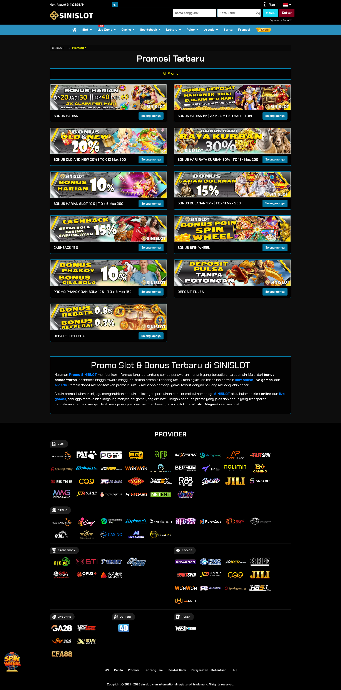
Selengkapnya (151, 116)
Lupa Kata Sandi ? (280, 20)
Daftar (287, 13)
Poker (193, 30)
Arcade (211, 30)
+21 (106, 670)
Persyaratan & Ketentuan (208, 670)
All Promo (171, 73)
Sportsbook (150, 30)
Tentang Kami (153, 670)
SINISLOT (58, 48)
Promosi (244, 30)
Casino (127, 30)
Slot (87, 30)
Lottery (173, 30)
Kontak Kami (177, 670)
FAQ (234, 670)
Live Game (106, 28)
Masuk (270, 13)
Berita (228, 30)
